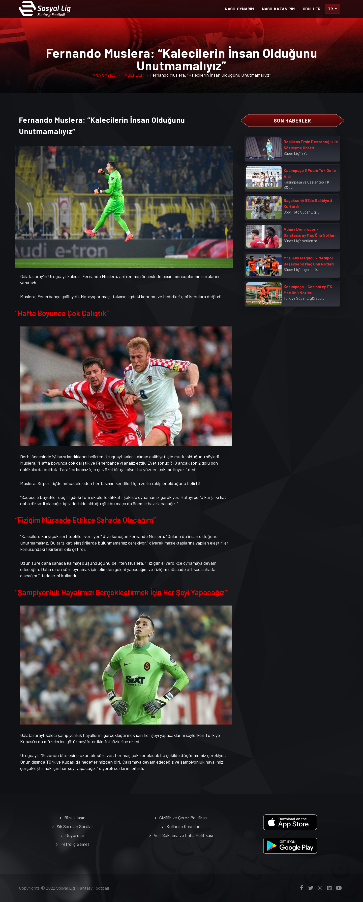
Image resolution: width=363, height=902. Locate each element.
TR (331, 8)
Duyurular (74, 835)
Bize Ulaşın (74, 817)
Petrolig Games (74, 844)
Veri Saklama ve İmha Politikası (183, 835)
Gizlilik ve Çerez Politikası (183, 817)
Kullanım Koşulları (183, 826)
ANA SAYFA (104, 75)
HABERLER (133, 75)
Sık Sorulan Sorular (75, 826)
